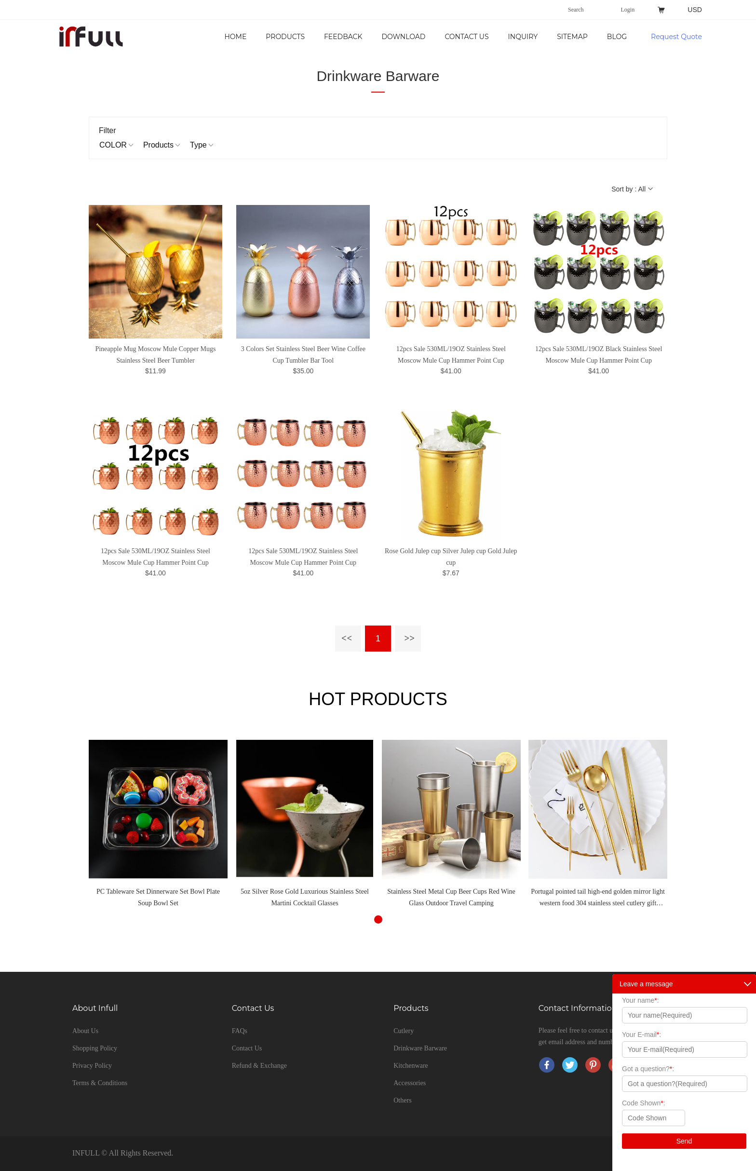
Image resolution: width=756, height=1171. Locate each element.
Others (402, 1100)
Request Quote (676, 36)
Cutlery (403, 1031)
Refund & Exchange (259, 1065)
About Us (85, 1031)
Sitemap (572, 36)
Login (628, 9)
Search (576, 9)
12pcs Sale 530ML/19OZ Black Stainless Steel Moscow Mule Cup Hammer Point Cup (598, 354)
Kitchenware (410, 1065)
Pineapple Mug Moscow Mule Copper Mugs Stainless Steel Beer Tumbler (155, 354)
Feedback (343, 36)
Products (285, 36)
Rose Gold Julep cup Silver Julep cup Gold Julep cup (451, 556)
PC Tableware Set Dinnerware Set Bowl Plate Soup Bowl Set (158, 897)
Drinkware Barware (377, 76)
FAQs (239, 1031)
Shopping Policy (94, 1048)
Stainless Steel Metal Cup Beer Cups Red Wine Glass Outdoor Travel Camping (451, 897)
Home (235, 36)
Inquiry (523, 36)
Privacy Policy (92, 1065)
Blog (617, 36)
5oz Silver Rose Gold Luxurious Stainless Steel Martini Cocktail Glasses (305, 897)
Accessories (409, 1083)
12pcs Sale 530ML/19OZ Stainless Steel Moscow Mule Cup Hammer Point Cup (451, 354)
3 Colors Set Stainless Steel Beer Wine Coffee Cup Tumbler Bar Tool (303, 354)
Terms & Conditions (99, 1083)
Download (403, 36)
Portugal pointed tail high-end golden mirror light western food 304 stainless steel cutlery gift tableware (598, 898)
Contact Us (466, 36)
